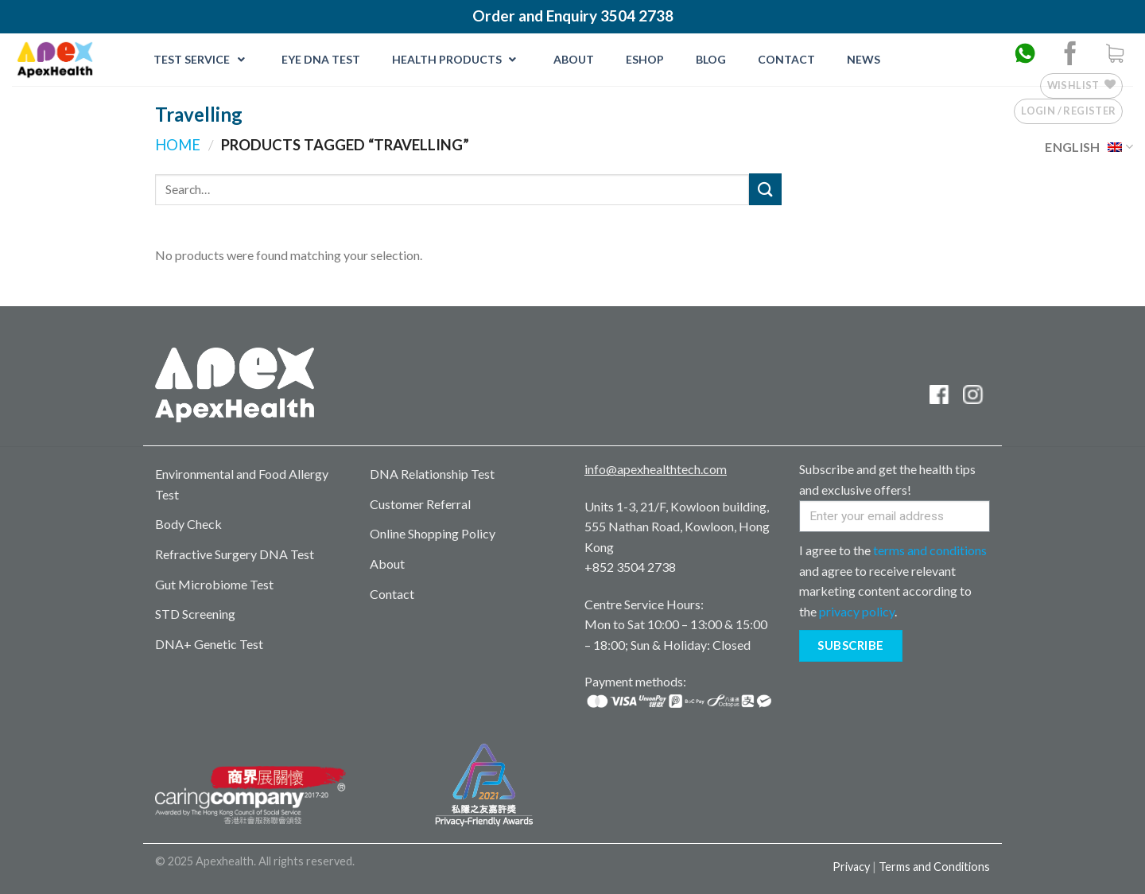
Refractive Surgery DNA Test (234, 554)
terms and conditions (930, 550)
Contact (392, 593)
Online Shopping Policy (432, 533)
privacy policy (857, 611)
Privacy (851, 866)
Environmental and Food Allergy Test (241, 484)
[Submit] (765, 188)
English (1089, 146)
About (387, 563)
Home (177, 145)
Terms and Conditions (934, 866)
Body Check (188, 523)
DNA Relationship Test (432, 473)
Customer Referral (420, 503)
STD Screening (195, 613)
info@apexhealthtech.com (655, 468)
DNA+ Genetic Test (209, 643)
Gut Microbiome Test (214, 584)
